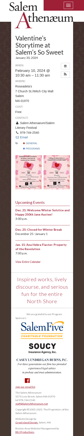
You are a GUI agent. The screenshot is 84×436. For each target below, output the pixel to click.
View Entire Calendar (28, 262)
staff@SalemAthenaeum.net (31, 403)
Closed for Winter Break (44, 229)
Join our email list (25, 386)
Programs (31, 148)
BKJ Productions (24, 432)
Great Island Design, (26, 422)
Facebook (27, 380)
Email (21, 137)
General (30, 143)
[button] (65, 75)
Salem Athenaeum (41, 17)
